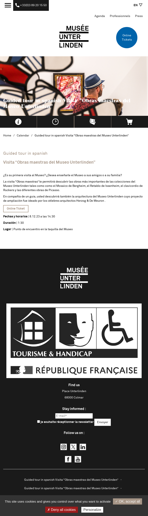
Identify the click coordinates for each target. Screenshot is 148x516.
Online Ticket (16, 208)
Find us (74, 385)
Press (139, 16)
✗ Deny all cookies (61, 510)
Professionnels (120, 16)
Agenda (99, 16)
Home (7, 135)
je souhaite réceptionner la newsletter (65, 422)
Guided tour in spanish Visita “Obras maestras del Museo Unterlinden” (71, 479)
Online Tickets (127, 37)
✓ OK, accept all (127, 501)
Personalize (92, 510)
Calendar (23, 135)
